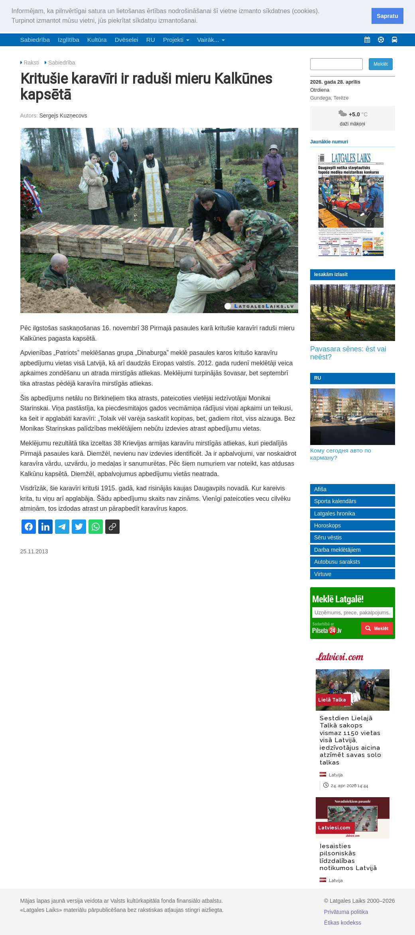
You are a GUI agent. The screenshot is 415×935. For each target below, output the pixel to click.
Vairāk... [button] (211, 39)
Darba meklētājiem (337, 550)
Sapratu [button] (387, 16)
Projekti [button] (176, 39)
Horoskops (327, 525)
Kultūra (97, 39)
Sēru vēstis (328, 537)
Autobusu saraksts (337, 562)
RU (150, 39)
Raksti (31, 62)
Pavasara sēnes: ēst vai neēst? (348, 353)
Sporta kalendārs (335, 501)
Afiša (320, 489)
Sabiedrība (35, 39)
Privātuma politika (346, 912)
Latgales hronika (334, 513)
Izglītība (68, 39)
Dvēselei (126, 39)
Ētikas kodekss (342, 922)
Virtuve (322, 574)
